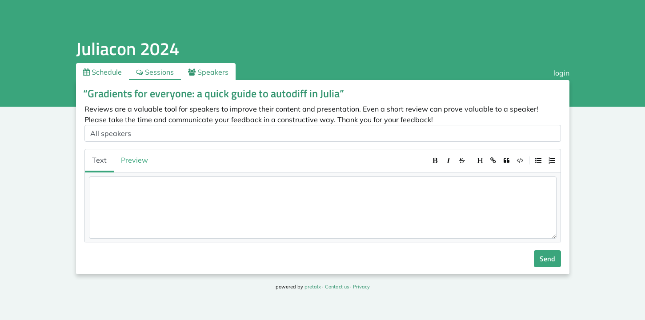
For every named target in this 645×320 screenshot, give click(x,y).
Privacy (361, 287)
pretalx (312, 287)
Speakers (208, 72)
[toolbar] (493, 160)
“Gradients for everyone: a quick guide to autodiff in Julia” (213, 93)
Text (99, 160)
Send (547, 258)
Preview (134, 160)
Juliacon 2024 (127, 48)
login (561, 72)
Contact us (337, 287)
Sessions (155, 72)
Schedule (102, 72)
